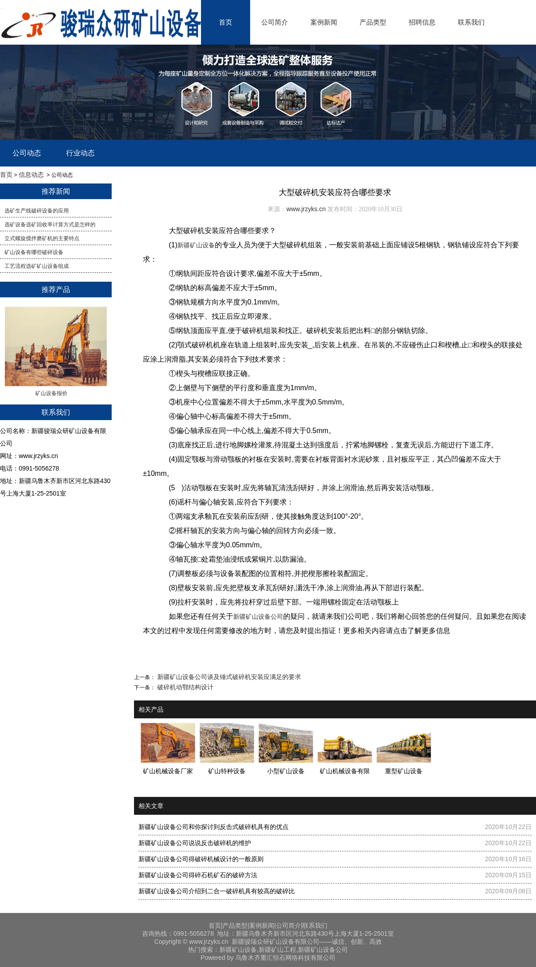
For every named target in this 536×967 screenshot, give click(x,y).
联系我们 (471, 22)
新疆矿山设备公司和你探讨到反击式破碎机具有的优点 (213, 826)
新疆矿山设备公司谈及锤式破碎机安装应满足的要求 (228, 676)
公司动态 (27, 153)
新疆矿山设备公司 (258, 616)
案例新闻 (323, 22)
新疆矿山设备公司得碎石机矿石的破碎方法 (197, 875)
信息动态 (31, 174)
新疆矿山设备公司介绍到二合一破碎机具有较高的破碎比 (216, 891)
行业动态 (80, 153)
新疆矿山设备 (196, 245)
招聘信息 (422, 22)
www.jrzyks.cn (306, 209)
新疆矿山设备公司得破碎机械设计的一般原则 (201, 859)
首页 (225, 22)
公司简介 (274, 22)
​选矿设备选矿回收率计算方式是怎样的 (50, 224)
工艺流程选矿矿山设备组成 (36, 266)
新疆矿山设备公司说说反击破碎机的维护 (194, 842)
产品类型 (373, 22)
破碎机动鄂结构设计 (184, 687)
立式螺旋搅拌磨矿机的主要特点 (42, 238)
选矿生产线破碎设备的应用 (36, 211)
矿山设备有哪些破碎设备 (33, 252)
